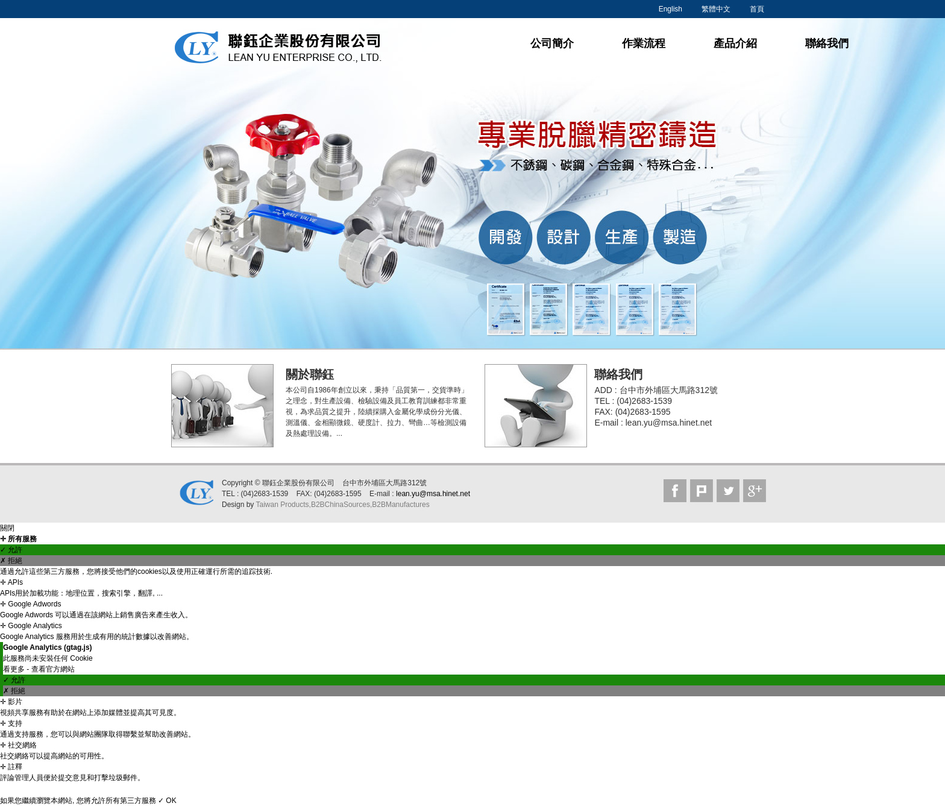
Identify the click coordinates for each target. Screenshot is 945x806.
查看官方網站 (53, 669)
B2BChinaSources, (341, 504)
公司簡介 (552, 43)
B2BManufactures (400, 504)
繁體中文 (716, 9)
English (670, 9)
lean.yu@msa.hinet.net (433, 494)
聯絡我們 (827, 43)
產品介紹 (735, 43)
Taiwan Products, (283, 504)
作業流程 (643, 43)
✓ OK (167, 800)
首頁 (757, 9)
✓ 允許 (11, 550)
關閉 (7, 528)
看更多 (15, 669)
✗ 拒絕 (11, 560)
